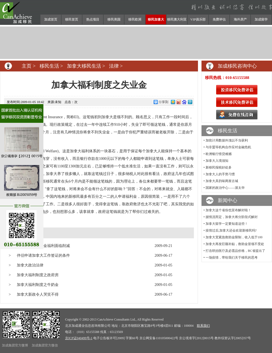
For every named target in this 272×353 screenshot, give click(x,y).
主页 (26, 66)
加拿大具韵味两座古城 (222, 181)
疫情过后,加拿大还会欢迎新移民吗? (231, 230)
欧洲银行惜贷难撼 (219, 154)
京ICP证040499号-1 (78, 338)
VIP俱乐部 (198, 19)
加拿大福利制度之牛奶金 (38, 285)
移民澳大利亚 (177, 19)
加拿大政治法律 (30, 265)
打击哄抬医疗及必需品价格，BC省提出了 (235, 251)
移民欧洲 (134, 19)
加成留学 (261, 19)
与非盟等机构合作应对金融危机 (228, 147)
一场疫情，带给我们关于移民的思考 (232, 257)
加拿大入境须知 (217, 161)
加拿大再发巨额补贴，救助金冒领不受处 (235, 244)
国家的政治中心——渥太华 (225, 188)
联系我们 (203, 326)
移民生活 (49, 66)
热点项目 (92, 19)
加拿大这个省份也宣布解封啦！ (228, 210)
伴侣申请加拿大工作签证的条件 (43, 255)
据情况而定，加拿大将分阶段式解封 (232, 217)
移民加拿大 (156, 19)
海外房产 (240, 19)
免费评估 (219, 19)
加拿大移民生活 (84, 66)
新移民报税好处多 (219, 167)
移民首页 (71, 19)
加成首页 (50, 19)
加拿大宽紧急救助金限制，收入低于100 (234, 237)
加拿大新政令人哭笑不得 (38, 294)
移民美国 (113, 19)
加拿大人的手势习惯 (220, 174)
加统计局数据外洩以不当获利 (227, 140)
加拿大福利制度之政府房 (38, 275)
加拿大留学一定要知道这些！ (227, 224)
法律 (114, 66)
